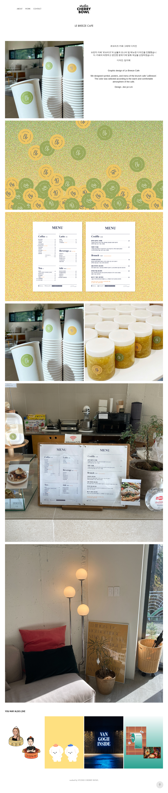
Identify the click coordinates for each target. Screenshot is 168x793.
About (19, 9)
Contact (37, 9)
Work (27, 9)
